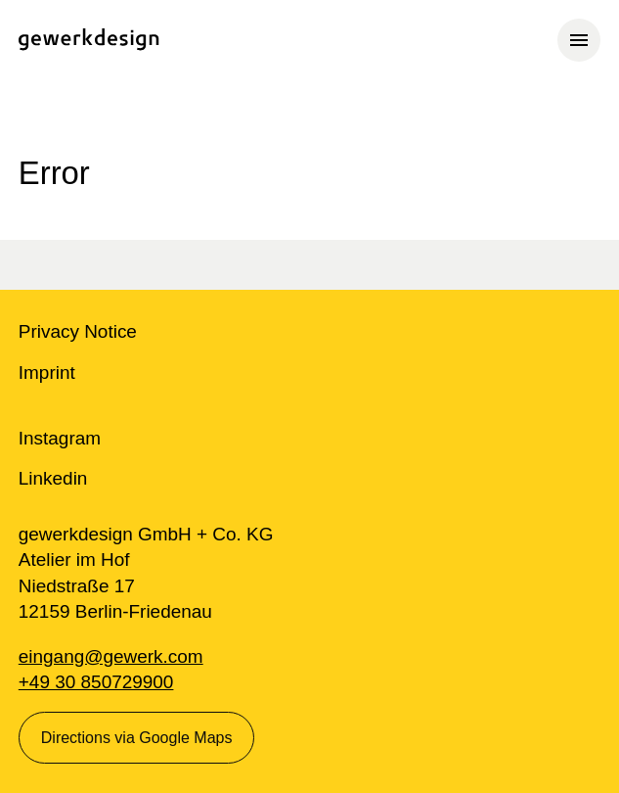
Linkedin (53, 478)
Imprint (47, 372)
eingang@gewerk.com (111, 656)
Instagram (60, 438)
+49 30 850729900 (96, 682)
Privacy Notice (78, 331)
